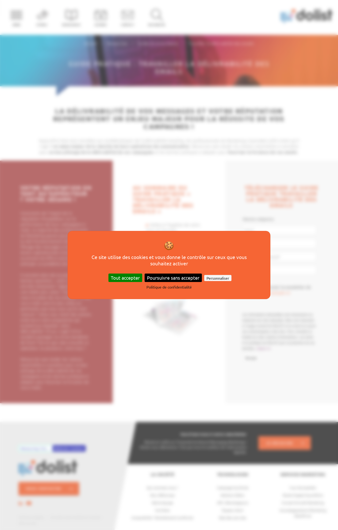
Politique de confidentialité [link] (169, 287)
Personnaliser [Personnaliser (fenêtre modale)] (218, 278)
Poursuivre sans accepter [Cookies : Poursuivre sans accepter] (173, 278)
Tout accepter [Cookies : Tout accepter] (125, 278)
